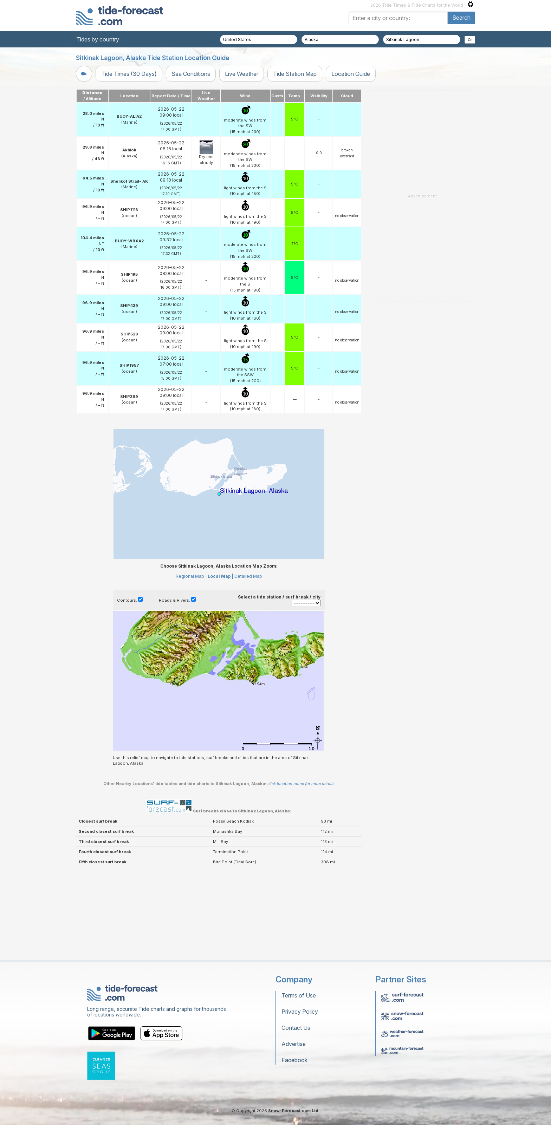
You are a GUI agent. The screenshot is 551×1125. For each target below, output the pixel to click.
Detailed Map (248, 576)
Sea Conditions (190, 73)
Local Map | (220, 576)
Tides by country (97, 39)
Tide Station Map (295, 73)
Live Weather (241, 73)
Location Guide (350, 73)
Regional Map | (191, 576)
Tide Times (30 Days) (129, 73)
